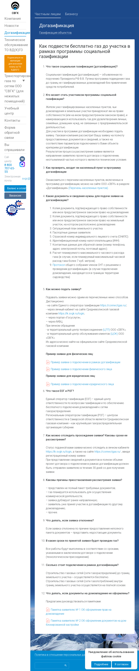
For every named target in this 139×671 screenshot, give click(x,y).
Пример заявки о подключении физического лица (81, 369)
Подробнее (101, 664)
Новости (11, 26)
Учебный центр (11, 110)
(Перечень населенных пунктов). (88, 188)
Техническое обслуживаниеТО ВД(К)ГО (15, 45)
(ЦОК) (114, 333)
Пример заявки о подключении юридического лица (82, 384)
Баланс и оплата (16, 188)
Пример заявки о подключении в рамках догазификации (85, 362)
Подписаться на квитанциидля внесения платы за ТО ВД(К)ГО (15, 64)
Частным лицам (48, 14)
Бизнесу (71, 14)
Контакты (12, 120)
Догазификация (15, 33)
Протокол (59, 265)
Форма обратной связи (12, 132)
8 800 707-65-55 (9, 168)
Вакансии (15, 195)
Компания (12, 19)
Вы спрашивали (14, 147)
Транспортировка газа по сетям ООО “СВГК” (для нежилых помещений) (15, 88)
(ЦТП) (106, 329)
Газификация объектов (55, 32)
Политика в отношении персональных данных (63, 654)
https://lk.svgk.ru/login (71, 313)
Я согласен (121, 664)
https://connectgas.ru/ (113, 305)
